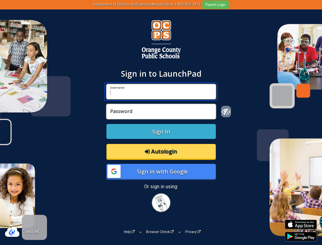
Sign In (161, 131)
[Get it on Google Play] (301, 237)
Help (129, 232)
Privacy (193, 232)
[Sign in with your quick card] (161, 203)
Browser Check (160, 232)
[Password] (161, 111)
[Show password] (226, 111)
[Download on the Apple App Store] (301, 224)
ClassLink (31, 231)
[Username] (161, 91)
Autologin (161, 151)
